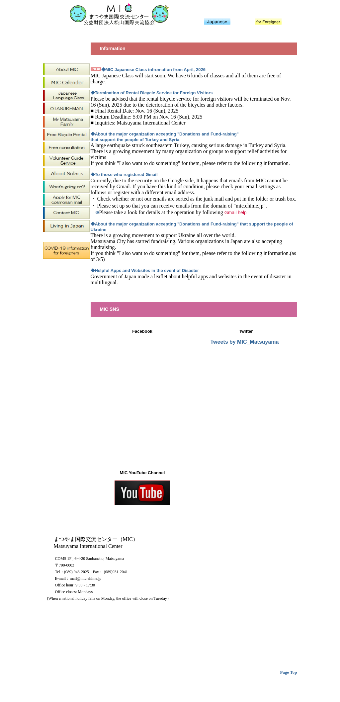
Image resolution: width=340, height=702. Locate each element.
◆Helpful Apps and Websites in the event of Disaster (145, 270)
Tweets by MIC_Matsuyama (245, 342)
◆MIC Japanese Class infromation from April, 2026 (153, 69)
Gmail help (235, 212)
